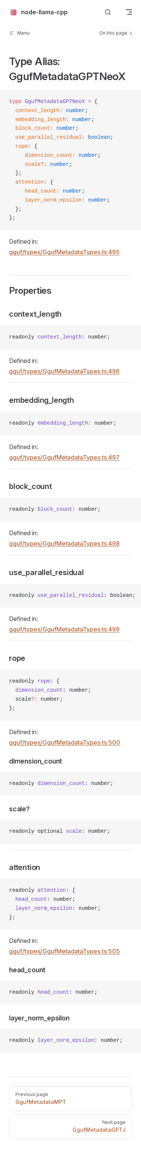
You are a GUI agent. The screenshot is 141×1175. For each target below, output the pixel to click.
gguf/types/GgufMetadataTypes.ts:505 (64, 951)
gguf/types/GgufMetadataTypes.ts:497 (64, 457)
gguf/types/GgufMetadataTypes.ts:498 (64, 543)
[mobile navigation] (129, 12)
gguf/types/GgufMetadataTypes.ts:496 (64, 371)
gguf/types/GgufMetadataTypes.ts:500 (64, 742)
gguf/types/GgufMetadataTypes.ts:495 (64, 252)
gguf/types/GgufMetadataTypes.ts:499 (64, 629)
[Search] (108, 12)
